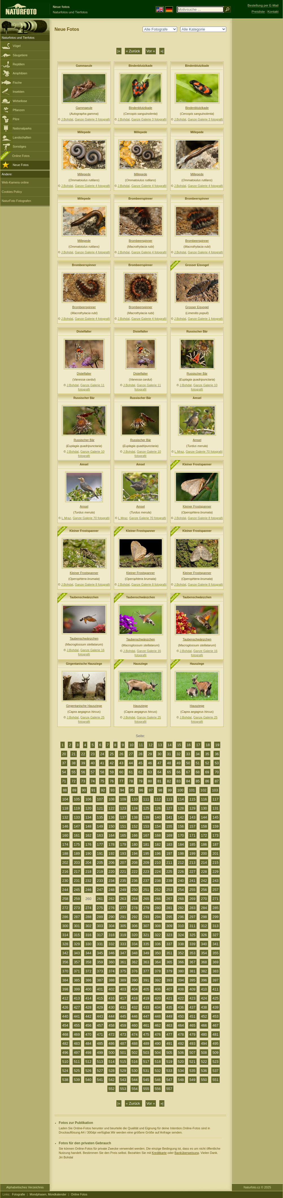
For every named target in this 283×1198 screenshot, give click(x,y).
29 (150, 754)
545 (146, 1080)
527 (100, 1071)
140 (158, 817)
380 (181, 971)
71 (64, 781)
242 (204, 880)
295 (169, 917)
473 (123, 1034)
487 (123, 1043)
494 (204, 1043)
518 (158, 1061)
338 (181, 944)
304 (111, 926)
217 (77, 871)
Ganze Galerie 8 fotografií (205, 518)
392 (158, 980)
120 (88, 808)
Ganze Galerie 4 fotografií (92, 185)
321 (146, 935)
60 (121, 772)
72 (73, 781)
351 (169, 953)
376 (135, 971)
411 (215, 989)
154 (158, 826)
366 (181, 962)
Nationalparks (22, 128)
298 (204, 917)
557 (169, 1089)
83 (178, 781)
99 (170, 790)
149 (100, 826)
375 (123, 971)
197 (169, 853)
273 (77, 908)
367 (192, 962)
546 (158, 1080)
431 (123, 1007)
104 (65, 799)
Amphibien (20, 73)
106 (88, 799)
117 (215, 799)
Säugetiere (20, 55)
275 (100, 908)
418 (135, 998)
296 (181, 917)
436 (181, 1007)
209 (146, 862)
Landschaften (22, 137)
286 (65, 917)
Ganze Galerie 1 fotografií (205, 318)
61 (131, 772)
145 (215, 817)
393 (169, 980)
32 (178, 754)
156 (181, 826)
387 (100, 980)
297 (192, 917)
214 (204, 862)
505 (169, 1052)
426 (65, 1007)
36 (217, 754)
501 (123, 1052)
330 (88, 944)
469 (77, 1034)
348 (135, 953)
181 (146, 844)
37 (64, 763)
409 (192, 989)
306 (135, 926)
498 (88, 1052)
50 (188, 763)
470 (88, 1034)
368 (204, 962)
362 (135, 962)
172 (204, 835)
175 (77, 844)
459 (123, 1025)
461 (146, 1025)
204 (88, 862)
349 (146, 953)
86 (207, 781)
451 (192, 1016)
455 (77, 1025)
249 (123, 890)
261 (100, 899)
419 (146, 998)
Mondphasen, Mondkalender (48, 1194)
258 (65, 899)
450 (181, 1016)
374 (111, 971)
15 (179, 745)
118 (65, 808)
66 (178, 772)
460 (135, 1025)
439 (215, 1007)
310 (181, 926)
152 (135, 826)
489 (146, 1043)
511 (77, 1061)
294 (158, 917)
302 (88, 926)
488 (135, 1043)
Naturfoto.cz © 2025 (257, 1187)
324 (181, 935)
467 (215, 1025)
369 (215, 962)
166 (135, 835)
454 (65, 1025)
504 (158, 1052)
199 (192, 853)
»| (161, 51)
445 (123, 1016)
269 (192, 899)
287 (77, 917)
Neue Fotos (21, 165)
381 (192, 971)
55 (73, 772)
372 (88, 971)
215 (215, 862)
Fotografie (18, 1194)
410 (204, 989)
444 (111, 1016)
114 (181, 799)
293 (146, 917)
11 (141, 745)
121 (100, 808)
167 (146, 835)
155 (169, 826)
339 (192, 944)
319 (123, 935)
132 (65, 817)
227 (192, 871)
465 (192, 1025)
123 (123, 808)
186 (204, 844)
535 (192, 1071)
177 (100, 844)
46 (150, 763)
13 (160, 745)
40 (93, 763)
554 (135, 1089)
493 (192, 1043)
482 (65, 1043)
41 (102, 763)
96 (141, 790)
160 (65, 835)
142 (181, 817)
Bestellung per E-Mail (263, 5)
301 (77, 926)
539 (77, 1080)
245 (77, 890)
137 (123, 817)
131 (215, 808)
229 (215, 871)
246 (88, 890)
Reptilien (19, 64)
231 (77, 880)
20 (64, 754)
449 (169, 1016)
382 (204, 971)
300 (65, 926)
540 (88, 1080)
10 (131, 745)
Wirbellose (20, 101)
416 (111, 998)
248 (111, 890)
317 (100, 935)
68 (198, 772)
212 (181, 862)
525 (77, 1071)
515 (123, 1061)
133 (77, 817)
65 (169, 772)
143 (192, 817)
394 (181, 980)
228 (204, 871)
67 (188, 772)
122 (111, 808)
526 (88, 1071)
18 (208, 745)
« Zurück (133, 51)
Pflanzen (19, 110)
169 (169, 835)
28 (140, 754)
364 (158, 962)
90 (84, 790)
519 (169, 1061)
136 (111, 817)
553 (123, 1089)
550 (204, 1080)
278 (135, 908)
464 (181, 1025)
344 (88, 953)
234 (111, 880)
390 (135, 980)
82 (169, 781)
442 (88, 1016)
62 (140, 772)
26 (121, 754)
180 (135, 844)
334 (135, 944)
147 (77, 826)
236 (135, 880)
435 (169, 1007)
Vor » (151, 51)
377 (146, 971)
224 (158, 871)
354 (204, 953)
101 (192, 790)
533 (169, 1071)
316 (88, 935)
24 (102, 754)
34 (198, 754)
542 (111, 1080)
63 (150, 772)
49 (178, 763)
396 (204, 980)
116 (204, 799)
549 (192, 1080)
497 (77, 1052)
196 (158, 853)
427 (77, 1007)
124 (135, 808)
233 (100, 880)
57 (93, 772)
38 (73, 763)
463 (169, 1025)
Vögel (17, 46)
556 (158, 1089)
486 (111, 1043)
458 (111, 1025)
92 (103, 790)
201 (215, 853)
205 (100, 862)
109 (123, 799)
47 (159, 763)
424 (204, 998)
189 (77, 853)
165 (123, 835)
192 (111, 853)
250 (135, 890)
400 (88, 989)
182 (158, 844)
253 (169, 890)
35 (207, 754)
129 (192, 808)
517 (146, 1061)
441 (77, 1016)
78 (131, 781)
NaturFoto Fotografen (16, 200)
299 (215, 917)
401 (100, 989)
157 (192, 826)
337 (169, 944)
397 (215, 980)
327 (215, 935)
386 (88, 980)
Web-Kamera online (15, 182)
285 (215, 908)
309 (169, 926)
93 (112, 790)
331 (100, 944)
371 (77, 971)
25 (112, 754)
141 (169, 817)
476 (158, 1034)
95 (132, 790)
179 (123, 844)
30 (159, 754)
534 (181, 1071)
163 (100, 835)
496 (65, 1052)
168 (158, 835)
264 (135, 899)
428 (88, 1007)
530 (135, 1071)
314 (65, 935)
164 (111, 835)
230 (65, 880)
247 (100, 890)
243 (215, 880)
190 (88, 853)
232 (88, 880)
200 (204, 853)
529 (123, 1071)
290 (111, 917)
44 (131, 763)
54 (64, 772)
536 (204, 1071)
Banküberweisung (187, 1152)
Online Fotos (21, 155)
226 (181, 871)
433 (146, 1007)
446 (135, 1016)
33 (188, 754)
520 (181, 1061)
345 (100, 953)
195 (146, 853)
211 (169, 862)
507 (192, 1052)
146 (65, 826)
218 (88, 871)
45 (140, 763)
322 (158, 935)
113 (169, 799)
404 (135, 989)
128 (181, 808)
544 (135, 1080)
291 (123, 917)
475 (146, 1034)
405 (146, 989)
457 (100, 1025)
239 (169, 880)
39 (83, 763)
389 (123, 980)
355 (215, 953)
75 (102, 781)
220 (111, 871)
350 (158, 953)
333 (123, 944)
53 (217, 763)
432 (135, 1007)
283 (192, 908)
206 (111, 862)
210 (158, 862)
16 (189, 745)
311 (192, 926)
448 (158, 1016)
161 (77, 835)
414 (88, 998)
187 (215, 844)
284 (204, 908)
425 (215, 998)
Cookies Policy (12, 191)
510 (65, 1061)
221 (123, 871)
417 (123, 998)
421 (169, 998)
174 (65, 844)
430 (111, 1007)
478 (181, 1034)
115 (192, 799)
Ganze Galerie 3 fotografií (92, 119)
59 (112, 772)
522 (204, 1061)
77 (121, 781)
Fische (17, 82)
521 (192, 1061)
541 (100, 1080)
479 (192, 1034)
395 (192, 980)
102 (203, 790)
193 (123, 853)
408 (181, 989)
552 (111, 1089)
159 (215, 826)
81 (159, 781)
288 (88, 917)
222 (135, 871)
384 (65, 980)
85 (198, 781)
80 (150, 781)
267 (169, 899)
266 (158, 899)
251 (146, 890)
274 (88, 908)
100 (180, 790)
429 (100, 1007)
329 (77, 944)
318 (111, 935)
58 (102, 772)
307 (146, 926)
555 (146, 1089)
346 (111, 953)
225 (169, 871)
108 (111, 799)
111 (146, 799)
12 (150, 745)
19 (217, 745)
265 (146, 899)
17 (198, 745)
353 (192, 953)
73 (83, 781)
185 (192, 844)
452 (204, 1016)
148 (88, 826)
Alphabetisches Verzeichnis (24, 1187)
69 (207, 772)
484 (88, 1043)
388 (111, 980)
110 (135, 799)
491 (169, 1043)
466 (204, 1025)
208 (135, 862)
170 (181, 835)
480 (204, 1034)
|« (118, 51)
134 (88, 817)
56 (83, 772)
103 (215, 790)
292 (135, 917)
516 (135, 1061)
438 (204, 1007)
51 (198, 763)
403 (123, 989)
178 (111, 844)
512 (88, 1061)
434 (158, 1007)
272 (65, 908)
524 (65, 1071)
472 (111, 1034)
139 (146, 817)
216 (65, 871)
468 (65, 1034)
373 (100, 971)
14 (169, 745)
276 (111, 908)
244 (65, 890)
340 (204, 944)
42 (112, 763)
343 (77, 953)
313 (215, 926)
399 (77, 989)
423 (192, 998)
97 (151, 790)
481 (215, 1034)
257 (215, 890)
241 (192, 880)
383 (215, 971)
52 (207, 763)
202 (65, 862)
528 (111, 1071)
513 (100, 1061)
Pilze (16, 119)
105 (77, 799)
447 (146, 1016)
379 (169, 971)
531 (146, 1071)
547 (169, 1080)
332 (111, 944)
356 (65, 962)
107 (100, 799)
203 (77, 862)
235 (123, 880)
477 (169, 1034)
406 (158, 989)
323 (169, 935)
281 (169, 908)
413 (77, 998)
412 (65, 998)
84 (188, 781)
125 (146, 808)
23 (93, 754)
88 (65, 790)
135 (100, 817)
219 (100, 871)
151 (123, 826)
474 (135, 1034)
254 (181, 890)
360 (111, 962)
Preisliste (258, 11)
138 (135, 817)
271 (215, 899)
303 (100, 926)
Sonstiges (19, 146)
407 (169, 989)
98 (160, 790)
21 (73, 754)
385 (77, 980)
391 (146, 980)
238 (158, 880)
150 (111, 826)
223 (146, 871)
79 (140, 781)
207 (123, 862)
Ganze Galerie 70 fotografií (204, 451)
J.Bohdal (67, 119)
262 (111, 899)
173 (215, 835)
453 (215, 1016)
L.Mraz (179, 451)
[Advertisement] (257, 109)
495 (215, 1043)
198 (181, 853)
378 (158, 971)
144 (204, 817)
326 (204, 935)
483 (77, 1043)
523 (215, 1061)
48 (169, 763)
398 (65, 989)
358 (88, 962)
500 (111, 1052)
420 (158, 998)
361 (123, 962)
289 (100, 917)
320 (135, 935)
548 (181, 1080)
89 (74, 790)
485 (100, 1043)
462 (158, 1025)
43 (121, 763)
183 (169, 844)
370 (65, 971)
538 (65, 1080)
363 (146, 962)
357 (77, 962)
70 (217, 772)
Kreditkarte (159, 1152)
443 (100, 1016)
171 (192, 835)
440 (65, 1016)
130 (204, 808)
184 (181, 844)
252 (158, 890)
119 (77, 808)
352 (181, 953)
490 (158, 1043)
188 (65, 853)
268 (181, 899)
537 (215, 1071)
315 (77, 935)
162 (88, 835)
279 (146, 908)
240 (181, 880)
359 (100, 962)
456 (88, 1025)
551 (215, 1080)
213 (192, 862)
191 (100, 853)
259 (77, 899)
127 (169, 808)
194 (135, 853)
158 (204, 826)
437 (192, 1007)
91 (93, 790)
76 (112, 781)
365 (169, 962)
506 (181, 1052)
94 (122, 790)
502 (135, 1052)
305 (123, 926)
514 (111, 1061)
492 (181, 1043)
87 (217, 781)
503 (146, 1052)
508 (204, 1052)
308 (158, 926)
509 (215, 1052)
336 (158, 944)
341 (215, 944)
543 (123, 1080)
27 (131, 754)
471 (100, 1034)
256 (204, 890)
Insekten (18, 91)
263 (123, 899)
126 (158, 808)
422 (181, 998)
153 (146, 826)
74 (93, 781)
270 (204, 899)
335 (146, 944)
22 (83, 754)
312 (204, 926)
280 (158, 908)
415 (100, 998)
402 (111, 989)
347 (123, 953)
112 (158, 799)
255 (192, 890)
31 (169, 754)
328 (65, 944)
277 (123, 908)
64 (159, 772)
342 (65, 953)
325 (192, 935)
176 (88, 844)
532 (158, 1071)
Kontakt (272, 11)
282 (181, 908)
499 (100, 1052)
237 (146, 880)
